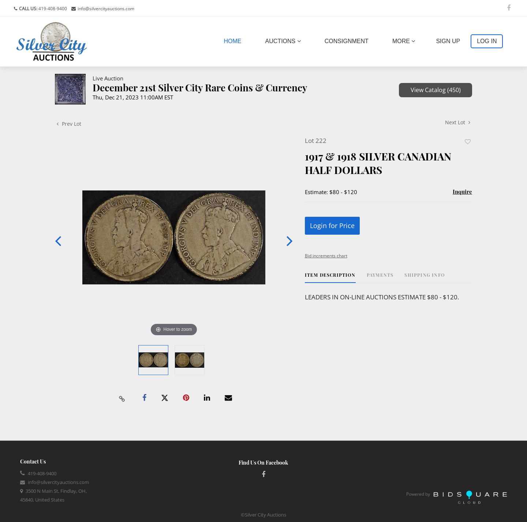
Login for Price (332, 225)
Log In (487, 41)
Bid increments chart (326, 256)
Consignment (347, 41)
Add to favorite (467, 141)
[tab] (330, 277)
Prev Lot (69, 123)
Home (234, 40)
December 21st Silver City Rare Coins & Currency (200, 87)
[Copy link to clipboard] (122, 398)
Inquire (462, 191)
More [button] (403, 41)
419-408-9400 (52, 8)
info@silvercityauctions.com (106, 8)
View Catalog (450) (436, 90)
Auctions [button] (283, 41)
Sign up (448, 41)
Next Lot (457, 122)
